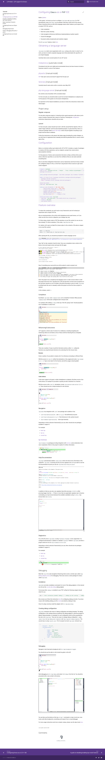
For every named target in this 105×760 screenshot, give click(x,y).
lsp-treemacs (43, 440)
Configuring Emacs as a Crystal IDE (10, 34)
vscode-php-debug (51, 587)
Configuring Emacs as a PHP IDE (10, 16)
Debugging (22, 5)
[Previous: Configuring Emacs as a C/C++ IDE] (27, 752)
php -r (62, 595)
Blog (46, 5)
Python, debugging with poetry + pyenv (10, 31)
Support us (51, 5)
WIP (40, 76)
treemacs (68, 443)
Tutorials (41, 5)
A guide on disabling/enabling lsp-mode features (9, 19)
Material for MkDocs (11, 757)
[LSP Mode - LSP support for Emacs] (3, 1)
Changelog (34, 5)
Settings (9, 5)
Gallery (28, 5)
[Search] (75, 1)
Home (4, 5)
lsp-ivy (42, 433)
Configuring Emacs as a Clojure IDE (10, 26)
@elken (44, 17)
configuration (75, 117)
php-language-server (46, 90)
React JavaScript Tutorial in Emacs (9, 23)
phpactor (42, 73)
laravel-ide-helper (56, 130)
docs (81, 722)
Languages (15, 5)
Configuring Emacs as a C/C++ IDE (10, 14)
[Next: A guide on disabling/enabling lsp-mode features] (78, 752)
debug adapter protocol (45, 575)
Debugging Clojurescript (8, 28)
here (57, 42)
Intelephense (43, 63)
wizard (59, 601)
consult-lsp (43, 435)
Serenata (42, 82)
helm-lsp (43, 430)
